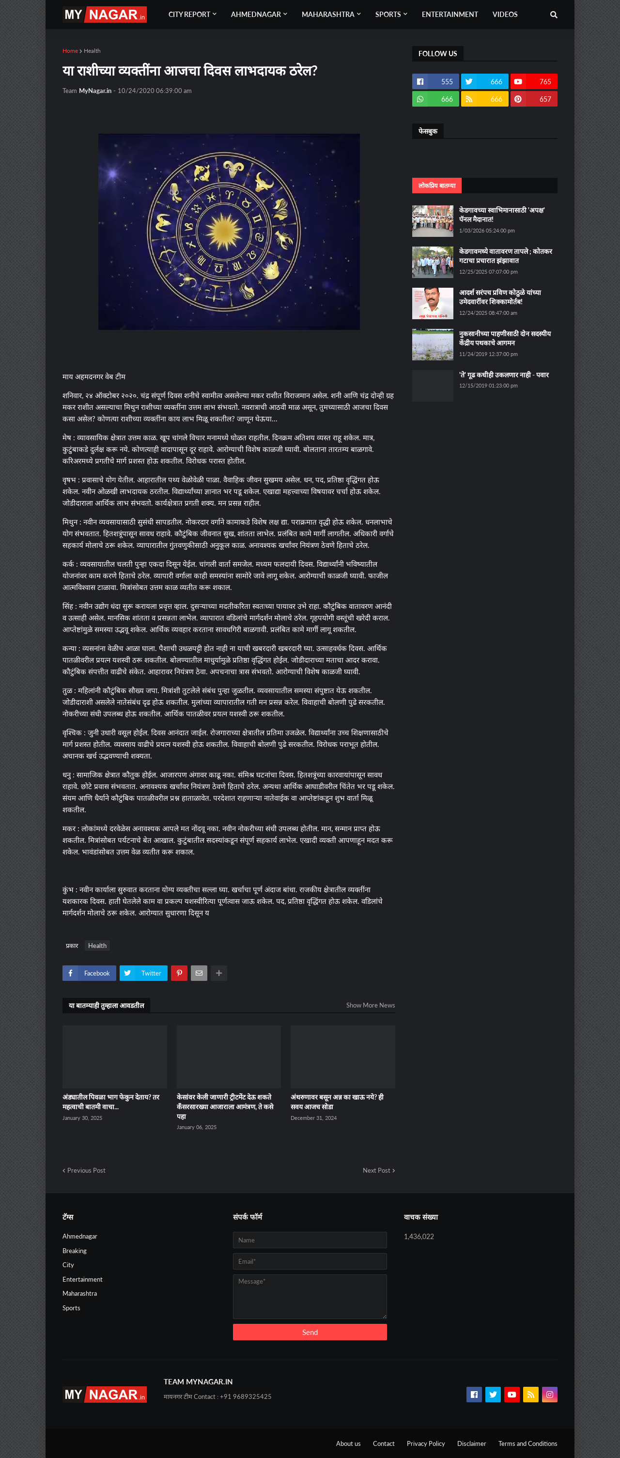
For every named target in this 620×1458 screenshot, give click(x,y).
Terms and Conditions (528, 1443)
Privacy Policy (426, 1443)
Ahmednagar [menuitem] (256, 14)
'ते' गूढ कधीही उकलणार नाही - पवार (504, 375)
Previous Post (86, 1170)
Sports (71, 1308)
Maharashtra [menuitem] (328, 14)
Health (92, 50)
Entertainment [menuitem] (450, 14)
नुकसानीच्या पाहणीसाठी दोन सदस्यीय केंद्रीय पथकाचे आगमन (505, 338)
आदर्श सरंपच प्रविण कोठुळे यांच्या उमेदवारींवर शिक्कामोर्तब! (500, 297)
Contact (384, 1443)
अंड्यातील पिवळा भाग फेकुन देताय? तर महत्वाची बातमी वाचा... (110, 1102)
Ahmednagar (79, 1236)
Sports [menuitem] (388, 14)
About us (348, 1443)
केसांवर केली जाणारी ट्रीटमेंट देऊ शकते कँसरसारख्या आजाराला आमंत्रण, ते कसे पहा (225, 1106)
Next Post (376, 1170)
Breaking (74, 1251)
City (68, 1265)
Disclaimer (471, 1443)
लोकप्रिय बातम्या (436, 185)
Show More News (370, 1005)
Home (70, 50)
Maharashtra (79, 1293)
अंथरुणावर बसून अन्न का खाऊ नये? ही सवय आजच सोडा (337, 1102)
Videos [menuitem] (505, 14)
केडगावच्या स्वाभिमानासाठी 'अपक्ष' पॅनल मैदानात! (502, 215)
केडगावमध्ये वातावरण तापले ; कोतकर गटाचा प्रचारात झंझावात (505, 256)
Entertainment (82, 1279)
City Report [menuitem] (189, 14)
